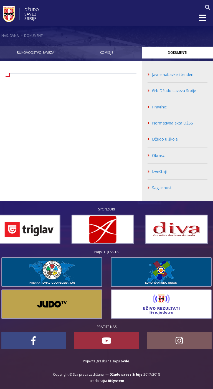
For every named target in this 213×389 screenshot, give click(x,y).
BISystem (116, 380)
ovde (125, 361)
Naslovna (10, 35)
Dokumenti (34, 35)
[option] (32, 229)
